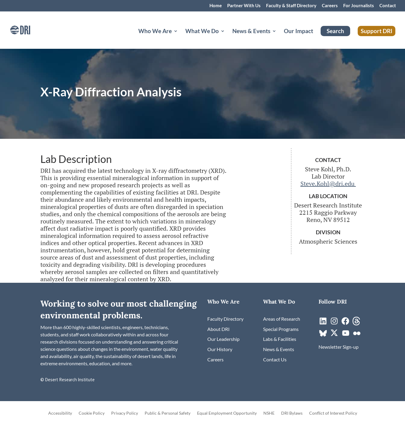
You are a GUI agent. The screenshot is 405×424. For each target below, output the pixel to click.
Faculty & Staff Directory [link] (291, 5)
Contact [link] (387, 5)
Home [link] (215, 5)
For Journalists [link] (358, 5)
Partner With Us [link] (244, 5)
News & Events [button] (251, 31)
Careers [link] (330, 5)
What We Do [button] (202, 31)
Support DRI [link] (376, 30)
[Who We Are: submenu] (180, 38)
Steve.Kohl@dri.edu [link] (328, 183)
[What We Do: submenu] (227, 38)
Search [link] (335, 30)
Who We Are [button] (155, 31)
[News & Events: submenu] (279, 38)
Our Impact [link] (298, 31)
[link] (28, 29)
